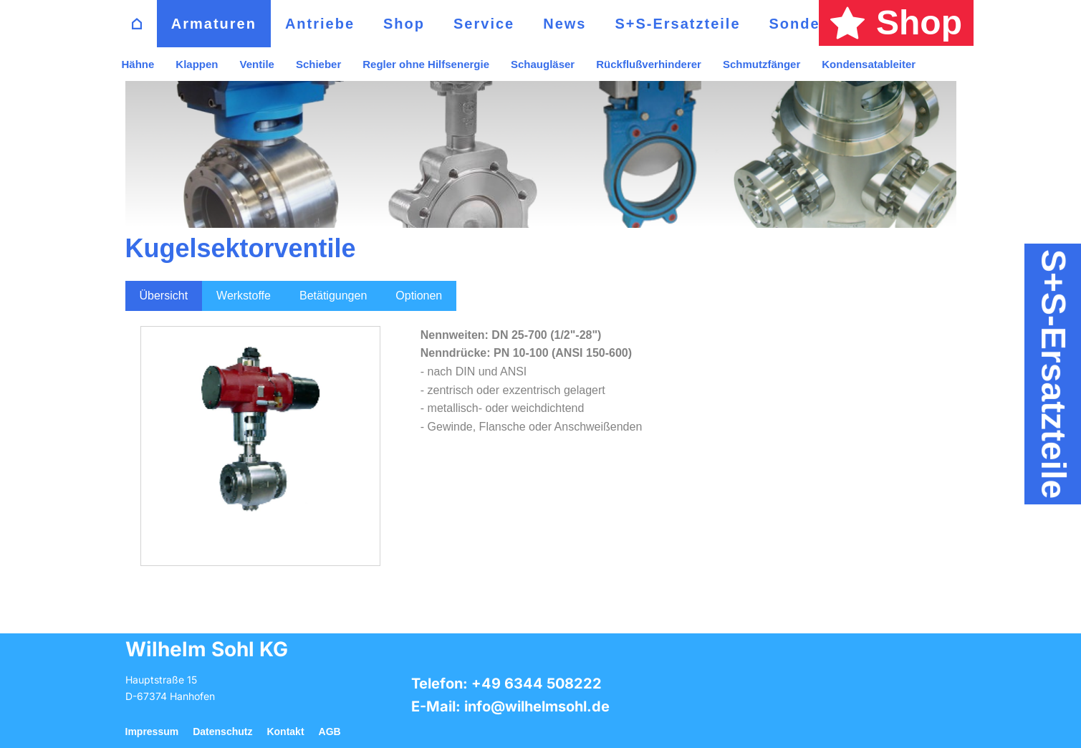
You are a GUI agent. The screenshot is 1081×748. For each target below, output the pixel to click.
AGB (330, 731)
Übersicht (164, 295)
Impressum (152, 731)
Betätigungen (333, 295)
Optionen (418, 295)
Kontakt (285, 731)
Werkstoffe (243, 295)
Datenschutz (222, 731)
